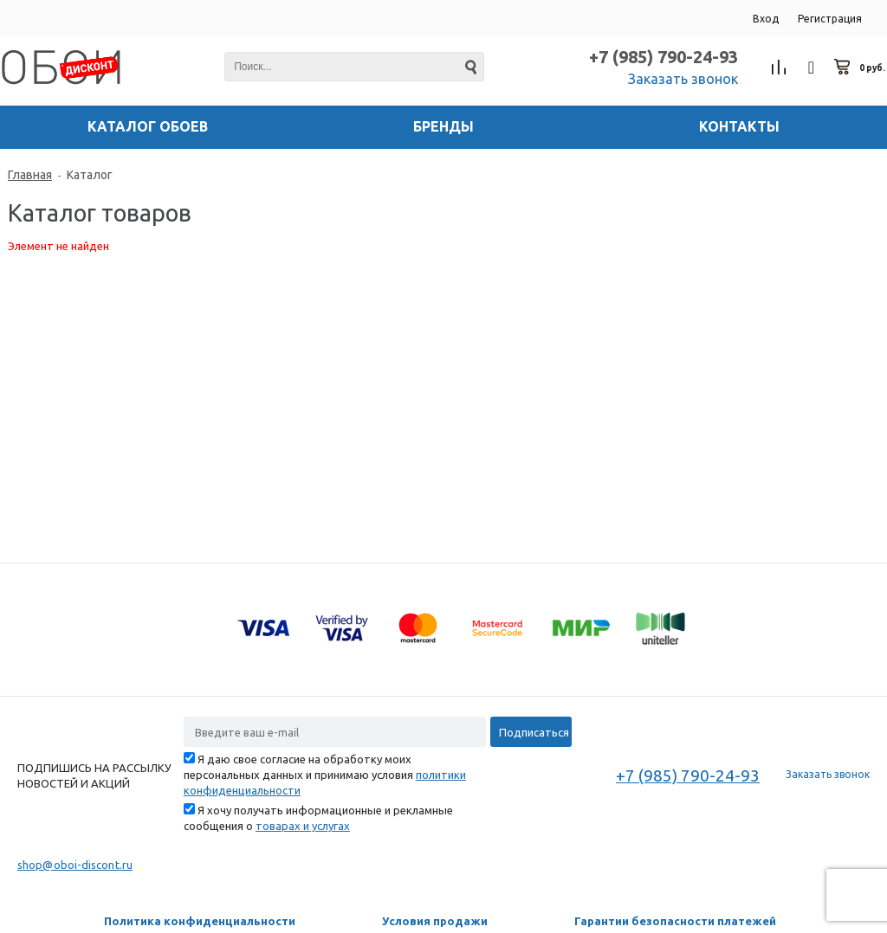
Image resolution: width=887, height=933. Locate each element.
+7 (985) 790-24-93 (663, 57)
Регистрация (830, 18)
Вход (766, 18)
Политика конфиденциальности (199, 921)
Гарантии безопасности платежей (675, 921)
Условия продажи (435, 921)
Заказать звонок (683, 79)
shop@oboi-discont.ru (75, 865)
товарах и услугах (303, 826)
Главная (30, 175)
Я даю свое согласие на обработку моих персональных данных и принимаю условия (325, 774)
